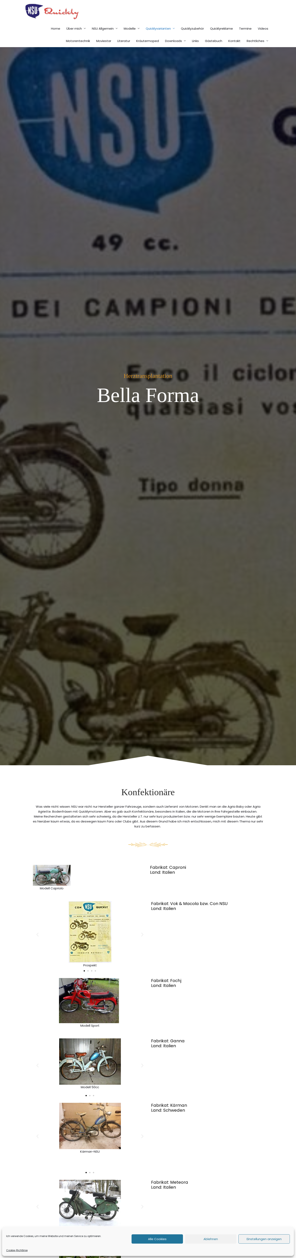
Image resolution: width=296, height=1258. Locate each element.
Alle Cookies (157, 1239)
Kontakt (234, 50)
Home (55, 37)
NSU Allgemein (103, 37)
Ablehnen (211, 1239)
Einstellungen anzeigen (264, 1239)
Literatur (123, 50)
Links (195, 50)
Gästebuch (213, 50)
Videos (263, 37)
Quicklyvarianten (158, 37)
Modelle (130, 37)
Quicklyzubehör (192, 37)
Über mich (74, 37)
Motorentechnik (78, 50)
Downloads (173, 50)
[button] (37, 943)
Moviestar (103, 50)
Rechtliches (255, 50)
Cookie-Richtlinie (17, 1250)
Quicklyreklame (221, 37)
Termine (245, 37)
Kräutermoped (147, 50)
